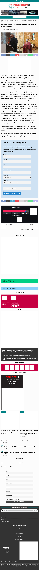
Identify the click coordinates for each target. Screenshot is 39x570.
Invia (13, 281)
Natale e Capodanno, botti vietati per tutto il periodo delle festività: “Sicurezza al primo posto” (18, 446)
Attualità (17, 29)
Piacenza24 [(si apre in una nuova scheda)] (14, 288)
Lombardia (15, 213)
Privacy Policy (35, 567)
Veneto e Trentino (15, 215)
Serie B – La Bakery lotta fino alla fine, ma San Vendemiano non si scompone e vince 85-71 (17, 356)
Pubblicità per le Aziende (5, 521)
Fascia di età (5, 180)
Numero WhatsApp (7, 170)
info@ (7, 552)
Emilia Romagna (24, 213)
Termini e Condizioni (19, 568)
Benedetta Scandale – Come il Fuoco (11, 462)
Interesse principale (7, 185)
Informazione (3, 519)
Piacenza (7, 213)
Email (4, 164)
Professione (5, 175)
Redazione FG (11, 29)
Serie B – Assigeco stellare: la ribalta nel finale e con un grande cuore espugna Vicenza (16, 355)
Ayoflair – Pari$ (25, 462)
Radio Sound (9, 288)
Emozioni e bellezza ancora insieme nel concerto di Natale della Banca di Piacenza (16, 440)
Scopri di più (5, 554)
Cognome (5, 159)
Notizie (6, 20)
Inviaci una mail (14, 466)
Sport (19, 309)
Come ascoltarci (3, 517)
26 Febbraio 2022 (5, 29)
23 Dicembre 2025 (5, 433)
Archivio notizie (3, 515)
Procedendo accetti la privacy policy (13, 191)
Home (2, 514)
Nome (4, 154)
